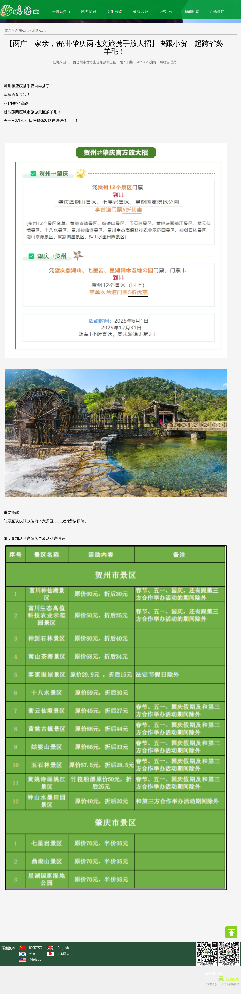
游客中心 (166, 12)
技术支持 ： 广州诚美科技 (223, 984)
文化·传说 (114, 12)
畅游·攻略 (140, 12)
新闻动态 (192, 12)
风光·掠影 (88, 12)
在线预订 (217, 12)
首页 (8, 30)
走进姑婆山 (61, 12)
